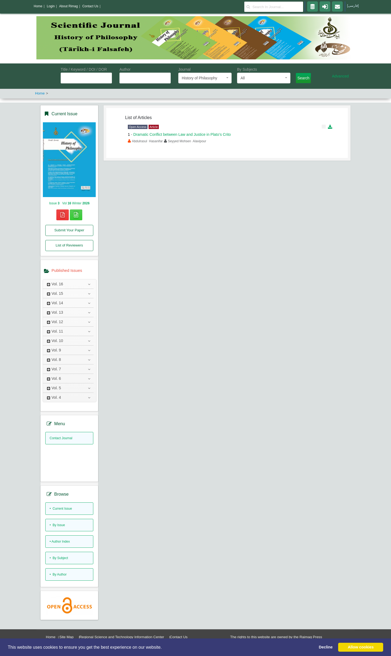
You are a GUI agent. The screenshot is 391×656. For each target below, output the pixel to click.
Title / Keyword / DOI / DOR (84, 69)
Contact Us (179, 637)
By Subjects (247, 69)
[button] (163, 647)
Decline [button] (325, 647)
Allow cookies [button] (361, 647)
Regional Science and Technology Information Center (121, 637)
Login (50, 6)
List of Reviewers (69, 245)
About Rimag (68, 6)
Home (51, 637)
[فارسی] (353, 6)
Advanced (340, 76)
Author (125, 69)
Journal (184, 69)
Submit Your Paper (69, 230)
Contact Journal (61, 438)
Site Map (66, 637)
